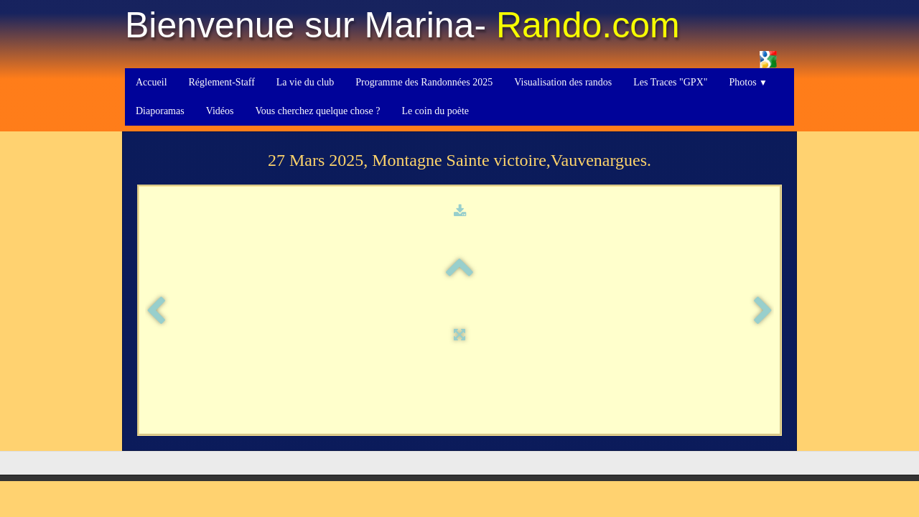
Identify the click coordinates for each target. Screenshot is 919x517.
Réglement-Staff (222, 82)
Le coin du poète (435, 111)
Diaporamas (160, 111)
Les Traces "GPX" (670, 82)
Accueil (151, 82)
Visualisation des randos (563, 82)
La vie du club (305, 82)
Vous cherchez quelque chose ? (317, 111)
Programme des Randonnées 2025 (424, 82)
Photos (748, 82)
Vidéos (220, 111)
